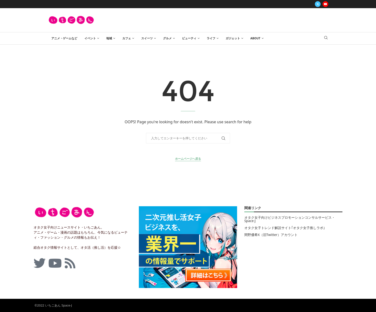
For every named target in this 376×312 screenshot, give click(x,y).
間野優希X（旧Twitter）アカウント (271, 234)
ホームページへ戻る (188, 159)
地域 (109, 38)
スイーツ (147, 38)
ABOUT (255, 38)
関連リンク (252, 208)
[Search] (325, 38)
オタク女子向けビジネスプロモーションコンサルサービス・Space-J (289, 219)
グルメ (167, 38)
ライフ (211, 38)
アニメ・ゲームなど (64, 38)
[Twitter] (318, 4)
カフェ (126, 38)
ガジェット (233, 38)
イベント (90, 38)
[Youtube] (325, 4)
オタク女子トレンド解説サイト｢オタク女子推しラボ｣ (284, 228)
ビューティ (189, 38)
